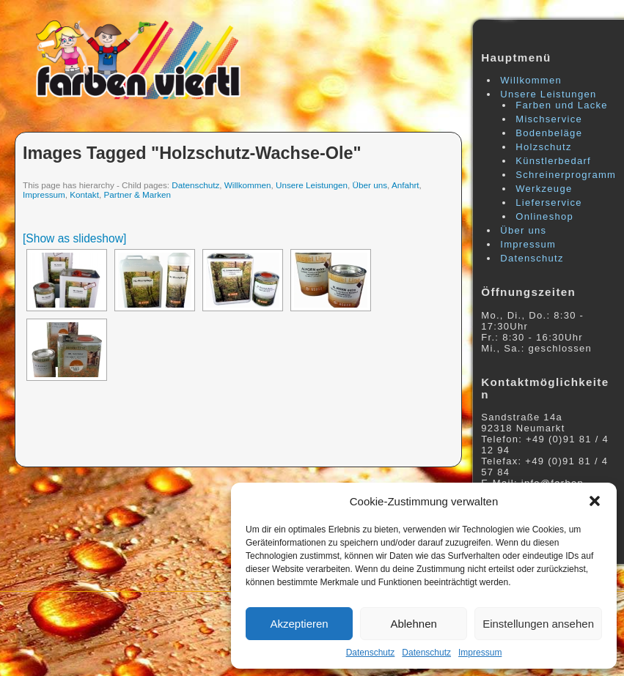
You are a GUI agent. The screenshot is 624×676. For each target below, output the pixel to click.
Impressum (480, 652)
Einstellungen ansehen (538, 623)
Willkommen (247, 185)
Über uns (370, 185)
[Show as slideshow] (74, 238)
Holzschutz (543, 146)
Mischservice (548, 119)
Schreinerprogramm (565, 174)
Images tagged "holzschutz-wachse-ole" (192, 153)
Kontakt (84, 194)
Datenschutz (370, 652)
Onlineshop (544, 216)
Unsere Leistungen (312, 185)
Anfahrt (405, 185)
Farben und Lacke (561, 105)
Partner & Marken (137, 194)
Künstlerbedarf (553, 160)
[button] (594, 501)
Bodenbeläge (548, 132)
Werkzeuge (543, 188)
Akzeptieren (299, 623)
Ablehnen (413, 623)
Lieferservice (548, 202)
